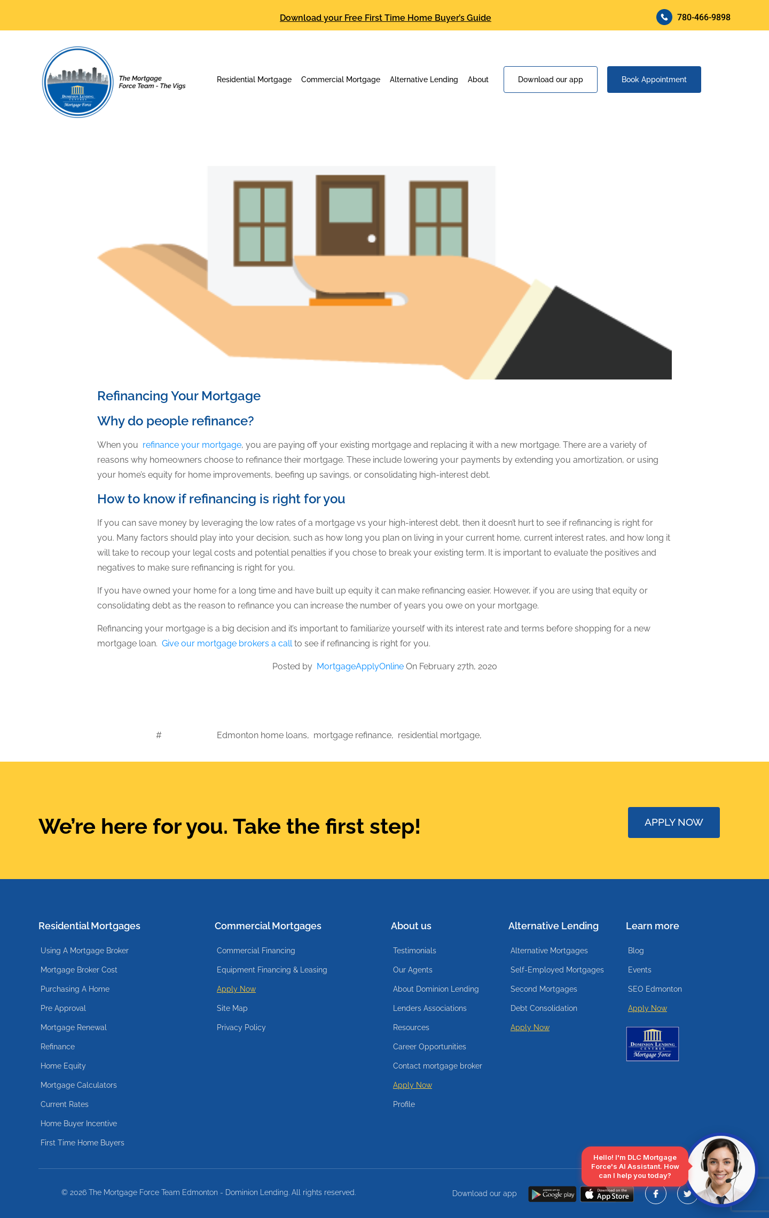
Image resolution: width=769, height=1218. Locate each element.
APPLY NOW (675, 822)
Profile (404, 1104)
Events (640, 970)
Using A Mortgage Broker (85, 950)
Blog (636, 950)
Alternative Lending (424, 79)
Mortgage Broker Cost (79, 970)
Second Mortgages (544, 989)
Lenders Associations (430, 1008)
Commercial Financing (256, 950)
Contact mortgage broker (437, 1066)
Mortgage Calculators (79, 1085)
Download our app (550, 79)
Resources (411, 1027)
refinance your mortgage (192, 445)
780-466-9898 (693, 17)
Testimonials (414, 950)
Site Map (232, 1008)
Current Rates (65, 1104)
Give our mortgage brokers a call (227, 643)
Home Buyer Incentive (79, 1123)
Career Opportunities (429, 1046)
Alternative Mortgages (549, 950)
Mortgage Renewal (74, 1027)
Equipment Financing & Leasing (272, 970)
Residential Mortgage (254, 79)
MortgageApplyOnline (360, 666)
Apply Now (236, 989)
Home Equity (63, 1066)
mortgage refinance (352, 735)
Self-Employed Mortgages (557, 970)
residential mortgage (439, 735)
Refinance (58, 1046)
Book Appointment (654, 79)
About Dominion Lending (436, 989)
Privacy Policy (241, 1027)
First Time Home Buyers (82, 1142)
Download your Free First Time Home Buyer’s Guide (385, 18)
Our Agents (413, 970)
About (478, 79)
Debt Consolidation (544, 1008)
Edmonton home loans (262, 735)
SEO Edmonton (655, 989)
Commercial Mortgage (340, 79)
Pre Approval (63, 1008)
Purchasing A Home (75, 989)
